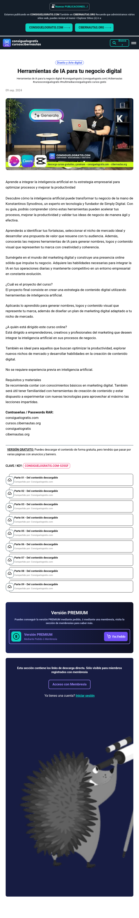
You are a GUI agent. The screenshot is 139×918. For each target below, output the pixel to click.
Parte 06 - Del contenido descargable (36, 546)
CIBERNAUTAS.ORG (95, 27)
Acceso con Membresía (70, 684)
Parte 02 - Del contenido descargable (36, 492)
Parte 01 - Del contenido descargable (36, 479)
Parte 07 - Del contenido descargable (36, 559)
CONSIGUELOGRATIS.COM (49, 27)
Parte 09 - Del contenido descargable (36, 586)
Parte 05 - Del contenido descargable (36, 532)
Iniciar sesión (85, 696)
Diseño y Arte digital (69, 62)
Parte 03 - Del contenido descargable (36, 506)
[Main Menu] (134, 43)
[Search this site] (119, 43)
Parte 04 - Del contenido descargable (36, 519)
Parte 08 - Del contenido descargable (36, 573)
